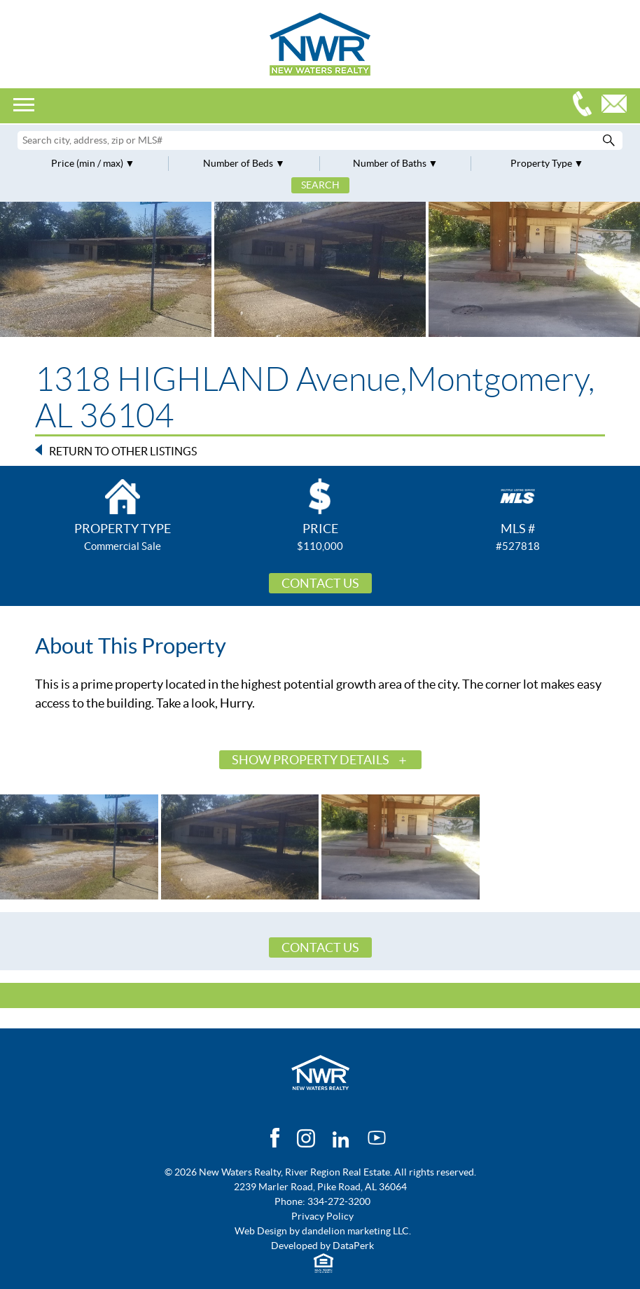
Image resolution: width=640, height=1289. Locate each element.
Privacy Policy (322, 1216)
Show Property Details (310, 759)
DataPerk (353, 1245)
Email (617, 105)
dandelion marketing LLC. (356, 1230)
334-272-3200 (585, 105)
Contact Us (320, 583)
